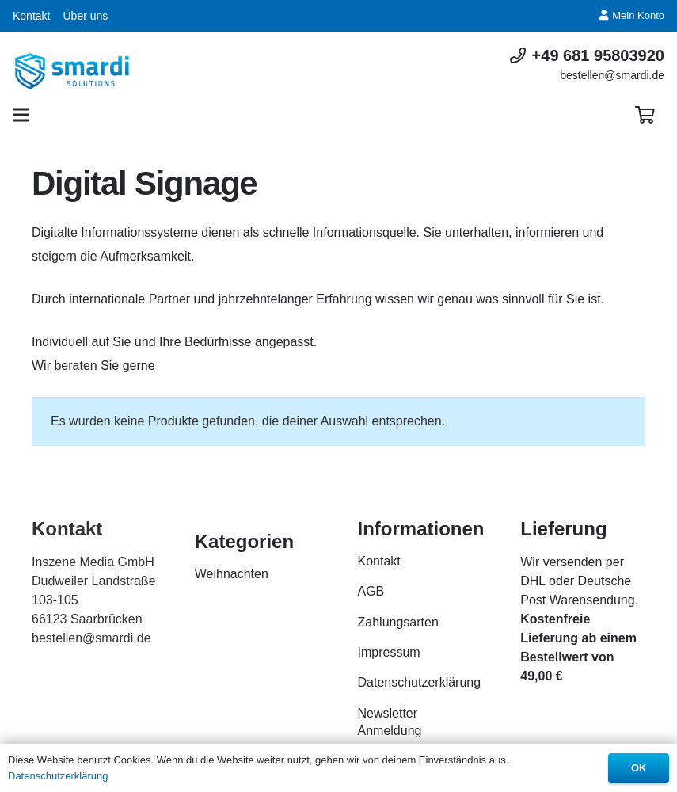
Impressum (389, 652)
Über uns (85, 16)
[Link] (72, 71)
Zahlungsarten (398, 622)
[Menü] (20, 115)
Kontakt (31, 16)
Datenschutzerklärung (419, 682)
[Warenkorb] (645, 115)
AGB (371, 591)
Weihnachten (231, 574)
